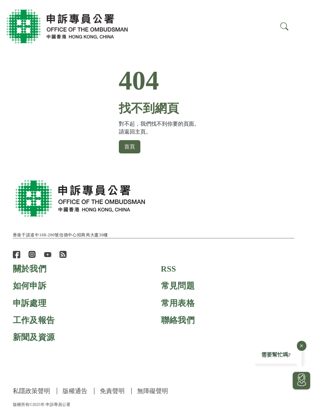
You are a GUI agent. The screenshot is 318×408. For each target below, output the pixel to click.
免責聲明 (113, 391)
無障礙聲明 (153, 391)
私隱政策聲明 (31, 391)
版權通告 (75, 391)
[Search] (304, 26)
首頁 (129, 146)
